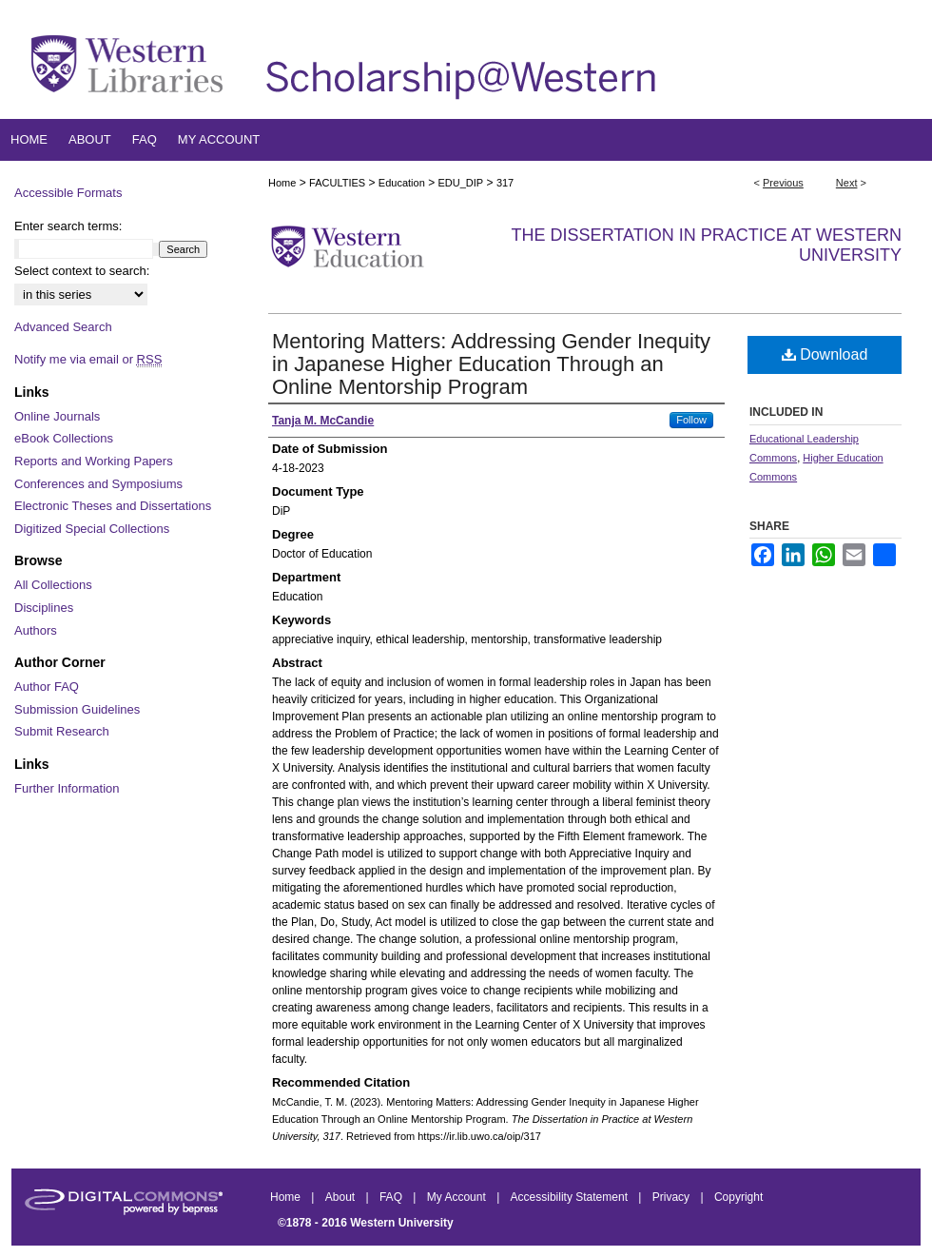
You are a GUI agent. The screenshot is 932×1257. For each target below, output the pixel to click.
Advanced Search (63, 327)
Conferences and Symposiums (98, 484)
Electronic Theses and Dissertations (112, 506)
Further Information (67, 788)
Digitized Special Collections (91, 528)
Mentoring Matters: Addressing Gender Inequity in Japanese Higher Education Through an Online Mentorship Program (491, 364)
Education (402, 182)
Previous (783, 182)
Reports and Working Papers (93, 461)
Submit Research (61, 731)
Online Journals (57, 416)
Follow (691, 419)
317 (505, 182)
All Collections (53, 585)
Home (282, 182)
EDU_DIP (460, 182)
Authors (35, 630)
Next (847, 182)
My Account (458, 1197)
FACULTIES (337, 182)
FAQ (392, 1197)
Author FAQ (46, 686)
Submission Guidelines (77, 709)
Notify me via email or (88, 359)
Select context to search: (81, 271)
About (342, 1197)
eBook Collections (63, 438)
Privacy (672, 1197)
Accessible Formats (68, 193)
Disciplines (43, 607)
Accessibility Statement (571, 1197)
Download (825, 354)
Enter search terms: (68, 226)
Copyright (738, 1197)
